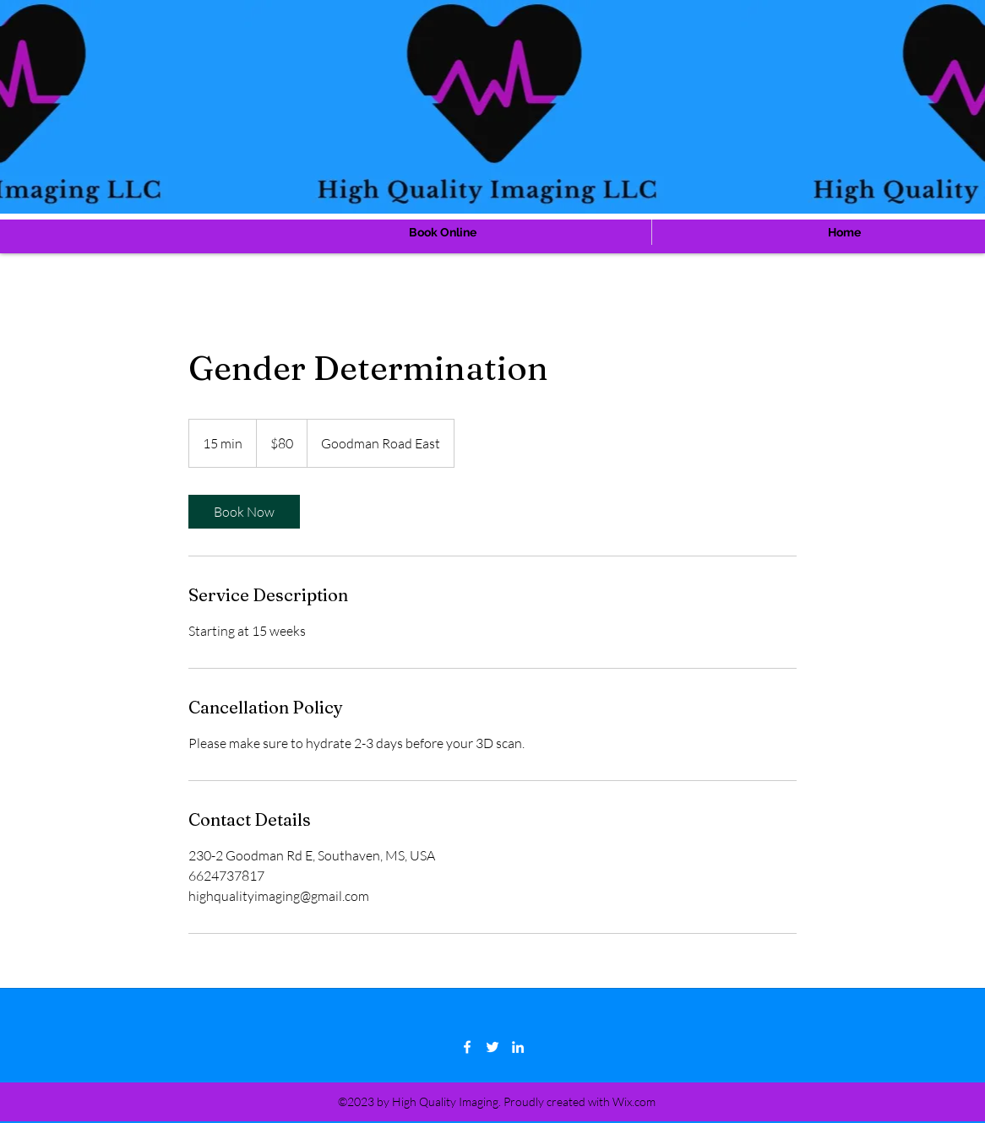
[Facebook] (467, 1047)
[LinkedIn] (517, 1047)
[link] (244, 512)
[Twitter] (492, 1047)
